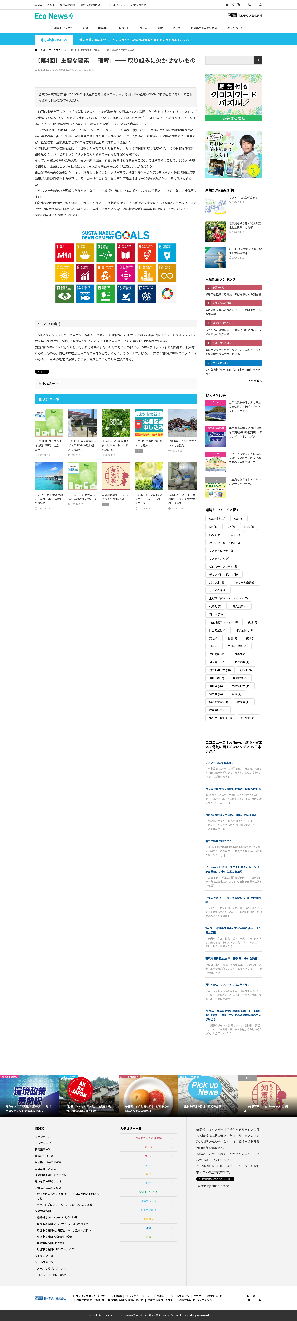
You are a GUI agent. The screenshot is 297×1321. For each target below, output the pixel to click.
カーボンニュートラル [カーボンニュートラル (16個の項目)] (225, 542)
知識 (85, 28)
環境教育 (103, 28)
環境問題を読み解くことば (51, 1175)
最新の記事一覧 (44, 1156)
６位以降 (253, 381)
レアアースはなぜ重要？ (219, 762)
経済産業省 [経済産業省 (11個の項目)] (218, 702)
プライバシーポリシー (139, 1296)
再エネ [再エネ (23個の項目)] (216, 614)
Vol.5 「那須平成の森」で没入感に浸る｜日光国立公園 (233, 930)
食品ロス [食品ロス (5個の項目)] (248, 718)
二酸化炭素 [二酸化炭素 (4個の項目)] (239, 606)
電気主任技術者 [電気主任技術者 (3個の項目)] (220, 718)
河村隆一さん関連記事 (48, 1162)
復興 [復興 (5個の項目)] (250, 638)
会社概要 (116, 1296)
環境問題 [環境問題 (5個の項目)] (240, 678)
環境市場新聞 (67, 4)
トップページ (43, 1143)
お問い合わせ (138, 4)
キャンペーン (235, 28)
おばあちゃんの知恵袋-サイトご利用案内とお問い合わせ (68, 1196)
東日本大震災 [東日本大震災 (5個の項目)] (238, 646)
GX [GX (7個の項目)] (231, 526)
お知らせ (161, 1296)
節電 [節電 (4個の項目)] (236, 694)
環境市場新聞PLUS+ (92, 4)
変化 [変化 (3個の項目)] (214, 638)
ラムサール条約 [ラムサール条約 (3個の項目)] (244, 582)
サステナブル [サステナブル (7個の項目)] (219, 558)
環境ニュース (148, 1201)
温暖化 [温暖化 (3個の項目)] (246, 670)
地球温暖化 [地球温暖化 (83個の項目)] (245, 630)
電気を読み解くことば (48, 1181)
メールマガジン (117, 4)
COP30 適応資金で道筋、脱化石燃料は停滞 (231, 815)
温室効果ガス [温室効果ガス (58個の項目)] (220, 670)
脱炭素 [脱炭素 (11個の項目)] (244, 702)
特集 (148, 1183)
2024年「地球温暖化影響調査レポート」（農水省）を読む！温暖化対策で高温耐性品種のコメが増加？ (233, 1015)
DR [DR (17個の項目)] (214, 526)
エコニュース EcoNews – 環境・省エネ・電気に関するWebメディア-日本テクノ (233, 747)
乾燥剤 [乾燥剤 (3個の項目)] (215, 606)
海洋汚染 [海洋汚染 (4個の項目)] (241, 662)
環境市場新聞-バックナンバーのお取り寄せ (62, 1224)
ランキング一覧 (44, 1256)
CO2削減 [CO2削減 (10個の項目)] (217, 519)
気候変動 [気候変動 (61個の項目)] (217, 654)
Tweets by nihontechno (212, 1185)
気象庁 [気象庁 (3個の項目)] (240, 654)
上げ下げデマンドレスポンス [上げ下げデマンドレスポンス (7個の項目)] (228, 598)
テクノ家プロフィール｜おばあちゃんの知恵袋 (64, 1205)
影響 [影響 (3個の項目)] (232, 638)
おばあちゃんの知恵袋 (204, 28)
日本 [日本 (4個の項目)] (214, 646)
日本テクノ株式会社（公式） (90, 1296)
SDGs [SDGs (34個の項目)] (215, 534)
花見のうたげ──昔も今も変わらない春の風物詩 (233, 900)
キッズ (177, 28)
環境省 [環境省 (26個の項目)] (216, 686)
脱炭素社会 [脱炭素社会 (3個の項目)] (218, 710)
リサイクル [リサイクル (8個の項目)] (218, 590)
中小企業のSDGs (54, 40)
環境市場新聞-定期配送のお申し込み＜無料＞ (64, 1230)
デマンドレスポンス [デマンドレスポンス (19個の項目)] (224, 574)
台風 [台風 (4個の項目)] (252, 622)
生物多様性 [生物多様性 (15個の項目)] (241, 686)
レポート (124, 28)
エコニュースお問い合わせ (50, 1275)
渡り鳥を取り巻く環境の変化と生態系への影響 (233, 789)
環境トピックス (63, 28)
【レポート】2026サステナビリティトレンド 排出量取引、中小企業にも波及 (233, 869)
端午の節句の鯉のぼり (218, 841)
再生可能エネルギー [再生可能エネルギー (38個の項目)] (224, 622)
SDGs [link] (42, 323)
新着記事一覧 (43, 1149)
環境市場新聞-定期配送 (90, 1300)
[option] (29, 1096)
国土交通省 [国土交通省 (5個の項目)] (218, 630)
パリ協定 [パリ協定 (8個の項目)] (216, 582)
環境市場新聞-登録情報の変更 (55, 1236)
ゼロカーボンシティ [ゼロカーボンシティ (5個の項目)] (223, 566)
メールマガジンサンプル (51, 1268)
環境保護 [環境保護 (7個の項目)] (216, 678)
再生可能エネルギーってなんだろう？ (227, 985)
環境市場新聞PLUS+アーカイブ (55, 1249)
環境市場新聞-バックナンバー (197, 1300)
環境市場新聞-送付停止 (51, 1243)
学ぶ (148, 1174)
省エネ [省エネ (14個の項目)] (216, 694)
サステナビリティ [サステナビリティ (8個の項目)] (221, 550)
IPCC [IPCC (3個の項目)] (249, 526)
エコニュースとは (44, 4)
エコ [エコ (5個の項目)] (235, 534)
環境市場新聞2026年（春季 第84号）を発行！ (232, 958)
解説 (160, 28)
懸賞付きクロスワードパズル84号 (57, 1217)
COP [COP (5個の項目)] (239, 519)
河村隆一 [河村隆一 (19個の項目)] (217, 662)
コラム (143, 28)
